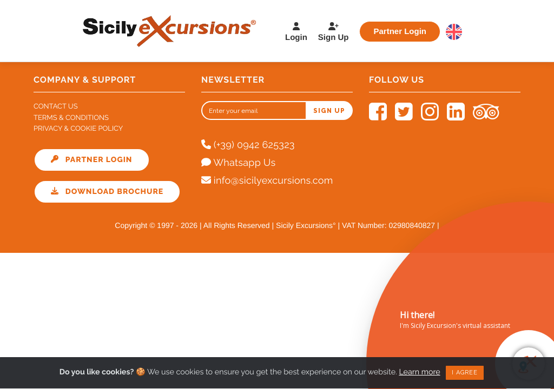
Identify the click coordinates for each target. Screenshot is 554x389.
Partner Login (399, 31)
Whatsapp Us (238, 163)
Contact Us (56, 107)
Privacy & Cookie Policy (78, 129)
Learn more (422, 369)
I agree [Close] (468, 370)
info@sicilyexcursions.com (267, 180)
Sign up (329, 111)
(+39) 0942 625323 (248, 145)
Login (296, 32)
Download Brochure (107, 191)
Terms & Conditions (71, 118)
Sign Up (333, 32)
